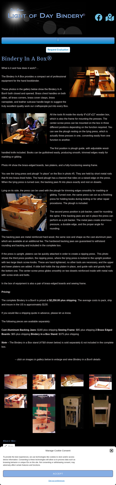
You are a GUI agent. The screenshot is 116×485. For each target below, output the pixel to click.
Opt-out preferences (56, 481)
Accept (58, 473)
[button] (111, 450)
